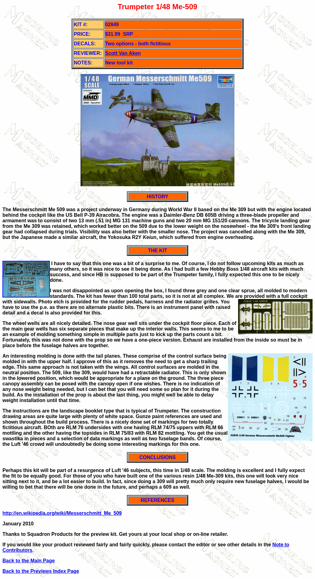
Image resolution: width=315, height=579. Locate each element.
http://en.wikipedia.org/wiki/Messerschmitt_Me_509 (62, 513)
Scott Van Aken (123, 53)
